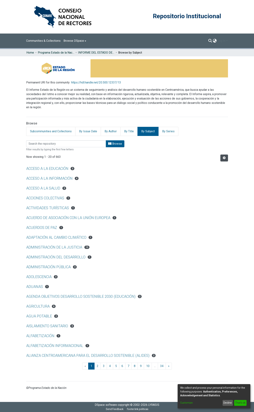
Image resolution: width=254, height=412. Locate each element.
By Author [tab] (111, 131)
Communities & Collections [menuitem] (43, 40)
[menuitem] (74, 40)
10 (147, 366)
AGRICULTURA (38, 306)
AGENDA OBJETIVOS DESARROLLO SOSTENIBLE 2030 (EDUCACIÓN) (81, 296)
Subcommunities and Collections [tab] (51, 131)
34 (161, 366)
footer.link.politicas (137, 409)
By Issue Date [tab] (88, 131)
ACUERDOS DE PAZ (41, 227)
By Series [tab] (168, 131)
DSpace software (106, 405)
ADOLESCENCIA (39, 277)
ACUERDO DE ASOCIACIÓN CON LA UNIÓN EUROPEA (68, 218)
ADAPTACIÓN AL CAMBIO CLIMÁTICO (56, 237)
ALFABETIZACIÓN (40, 336)
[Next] (169, 366)
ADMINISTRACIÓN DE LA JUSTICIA (54, 247)
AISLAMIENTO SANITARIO (47, 326)
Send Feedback (114, 409)
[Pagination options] (224, 158)
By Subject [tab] (148, 131)
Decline (227, 402)
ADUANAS (34, 286)
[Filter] (66, 143)
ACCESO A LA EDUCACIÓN (47, 168)
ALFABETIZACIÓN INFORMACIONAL (54, 345)
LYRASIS (153, 405)
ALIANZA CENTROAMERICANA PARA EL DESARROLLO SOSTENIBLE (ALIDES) (88, 355)
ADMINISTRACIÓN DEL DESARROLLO (55, 257)
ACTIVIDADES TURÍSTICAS (47, 208)
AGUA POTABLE (39, 316)
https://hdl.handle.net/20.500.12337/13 (96, 82)
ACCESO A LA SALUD (43, 188)
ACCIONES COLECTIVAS (45, 198)
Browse (115, 143)
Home (30, 52)
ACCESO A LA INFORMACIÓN (49, 178)
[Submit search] (210, 41)
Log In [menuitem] (221, 40)
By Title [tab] (129, 131)
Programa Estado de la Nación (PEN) (56, 52)
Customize (186, 402)
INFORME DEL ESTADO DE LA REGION (96, 52)
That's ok (240, 402)
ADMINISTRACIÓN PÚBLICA (48, 267)
